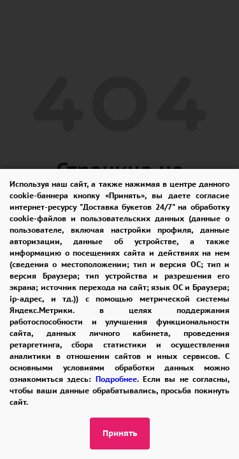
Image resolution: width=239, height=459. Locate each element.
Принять (120, 433)
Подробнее (116, 379)
